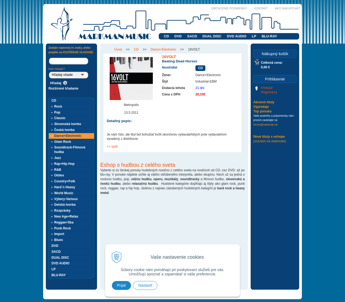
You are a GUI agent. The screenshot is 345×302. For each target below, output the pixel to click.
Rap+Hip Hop (64, 164)
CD (166, 36)
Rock (58, 106)
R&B (57, 170)
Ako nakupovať (287, 8)
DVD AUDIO (236, 36)
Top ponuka (262, 111)
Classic (59, 118)
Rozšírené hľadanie (63, 88)
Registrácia (269, 92)
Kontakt (261, 8)
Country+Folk (64, 181)
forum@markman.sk (265, 124)
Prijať (121, 285)
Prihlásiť (267, 88)
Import (59, 234)
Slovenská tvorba (67, 124)
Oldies (59, 175)
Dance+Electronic (67, 136)
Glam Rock (62, 142)
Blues (58, 240)
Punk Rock (62, 228)
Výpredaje (261, 107)
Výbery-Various (66, 199)
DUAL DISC (212, 36)
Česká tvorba (64, 130)
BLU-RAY (269, 36)
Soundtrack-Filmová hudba (69, 149)
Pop (57, 112)
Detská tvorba (64, 205)
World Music (63, 193)
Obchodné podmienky (229, 8)
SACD (192, 36)
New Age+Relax (66, 216)
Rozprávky (62, 210)
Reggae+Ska (64, 222)
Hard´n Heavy (64, 187)
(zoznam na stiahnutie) (269, 141)
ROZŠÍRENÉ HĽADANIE (78, 52)
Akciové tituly (263, 102)
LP (254, 36)
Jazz (57, 158)
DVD (178, 36)
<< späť (112, 146)
